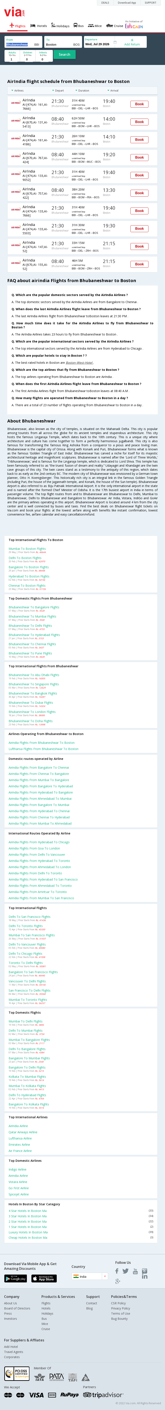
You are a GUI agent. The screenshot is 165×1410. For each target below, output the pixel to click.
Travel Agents (13, 1352)
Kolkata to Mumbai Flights (27, 1077)
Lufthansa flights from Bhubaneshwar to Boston (43, 749)
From (9, 40)
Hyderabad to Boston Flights (29, 576)
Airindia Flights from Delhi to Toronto (35, 873)
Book (139, 104)
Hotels (45, 1308)
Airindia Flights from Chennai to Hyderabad (39, 817)
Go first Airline (19, 1188)
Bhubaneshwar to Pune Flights (30, 653)
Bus (44, 1319)
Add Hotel (11, 1347)
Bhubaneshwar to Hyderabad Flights (34, 635)
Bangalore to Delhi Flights (27, 1067)
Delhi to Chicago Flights (25, 954)
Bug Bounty (119, 1319)
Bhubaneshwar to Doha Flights (31, 721)
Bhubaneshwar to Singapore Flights (34, 684)
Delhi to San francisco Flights (29, 917)
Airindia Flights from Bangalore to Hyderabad (41, 786)
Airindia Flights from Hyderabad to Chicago (39, 842)
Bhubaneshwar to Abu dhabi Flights (34, 675)
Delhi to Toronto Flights (26, 926)
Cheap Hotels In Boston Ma (81, 1238)
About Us (10, 1303)
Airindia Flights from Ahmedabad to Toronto (40, 886)
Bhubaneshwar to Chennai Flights (32, 644)
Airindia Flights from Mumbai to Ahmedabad (40, 823)
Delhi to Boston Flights (25, 558)
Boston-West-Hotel (79, 363)
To (48, 40)
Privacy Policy (120, 1308)
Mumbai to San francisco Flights (32, 935)
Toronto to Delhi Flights (26, 963)
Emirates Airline (19, 1144)
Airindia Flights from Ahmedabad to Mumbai (40, 799)
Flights (45, 1303)
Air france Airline (20, 1151)
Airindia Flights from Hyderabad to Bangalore (41, 792)
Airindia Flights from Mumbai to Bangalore (39, 780)
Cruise (45, 1329)
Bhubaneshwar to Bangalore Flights (34, 607)
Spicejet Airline (19, 1194)
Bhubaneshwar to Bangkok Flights (33, 693)
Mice (44, 1324)
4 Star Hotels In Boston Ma (81, 1211)
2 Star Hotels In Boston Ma (81, 1221)
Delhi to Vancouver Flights (27, 944)
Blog (89, 1308)
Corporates (12, 1357)
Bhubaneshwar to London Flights (32, 712)
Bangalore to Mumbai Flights (29, 1058)
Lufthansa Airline (20, 1138)
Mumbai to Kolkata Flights (27, 1086)
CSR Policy (118, 1303)
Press (8, 1313)
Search (64, 54)
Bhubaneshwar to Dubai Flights (31, 702)
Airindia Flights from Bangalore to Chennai (39, 767)
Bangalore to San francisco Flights (33, 972)
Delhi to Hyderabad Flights (27, 1095)
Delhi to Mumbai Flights (26, 1030)
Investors (10, 1319)
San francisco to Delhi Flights (29, 990)
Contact (91, 1303)
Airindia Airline (18, 1126)
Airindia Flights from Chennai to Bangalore (39, 774)
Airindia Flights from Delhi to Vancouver (37, 854)
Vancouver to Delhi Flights (27, 981)
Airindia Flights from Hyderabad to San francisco (43, 879)
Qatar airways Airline (23, 1132)
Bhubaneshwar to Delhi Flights (30, 626)
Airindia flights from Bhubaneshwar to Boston (42, 743)
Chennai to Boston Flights (27, 585)
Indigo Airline (17, 1169)
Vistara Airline (18, 1182)
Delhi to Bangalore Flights (27, 1049)
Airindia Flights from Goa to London (34, 848)
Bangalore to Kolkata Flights (29, 1104)
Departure (91, 39)
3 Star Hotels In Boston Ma (81, 1216)
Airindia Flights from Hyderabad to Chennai (39, 811)
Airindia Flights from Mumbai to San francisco (41, 898)
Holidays (47, 1313)
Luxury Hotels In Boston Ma (81, 1232)
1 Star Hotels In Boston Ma (81, 1227)
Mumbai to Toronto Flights (28, 1000)
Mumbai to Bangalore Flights (29, 1040)
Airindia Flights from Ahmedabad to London (40, 867)
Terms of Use (120, 1313)
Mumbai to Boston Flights (27, 549)
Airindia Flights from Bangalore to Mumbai (39, 805)
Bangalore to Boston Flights (29, 567)
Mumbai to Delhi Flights (26, 1021)
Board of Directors (17, 1308)
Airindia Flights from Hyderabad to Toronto (39, 861)
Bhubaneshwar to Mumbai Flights (32, 616)
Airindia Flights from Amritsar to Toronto (38, 892)
